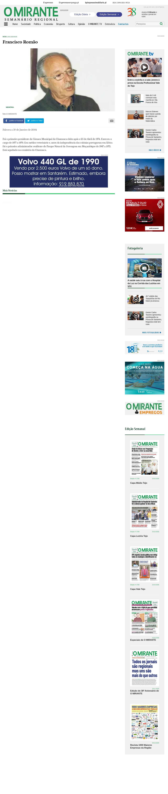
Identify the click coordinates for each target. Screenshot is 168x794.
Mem (4, 37)
